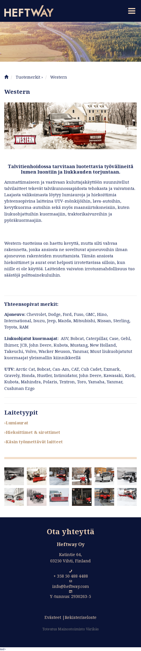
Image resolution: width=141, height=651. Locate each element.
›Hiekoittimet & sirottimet (32, 432)
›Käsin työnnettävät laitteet (33, 441)
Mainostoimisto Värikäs (78, 629)
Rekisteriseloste (80, 617)
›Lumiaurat (16, 422)
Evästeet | (55, 617)
